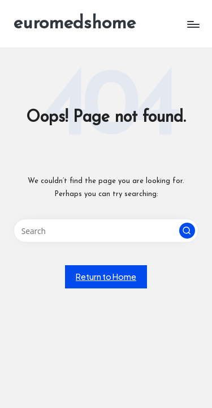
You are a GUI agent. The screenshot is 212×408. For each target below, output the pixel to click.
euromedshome (75, 24)
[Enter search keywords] (106, 231)
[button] (187, 231)
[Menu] (192, 24)
